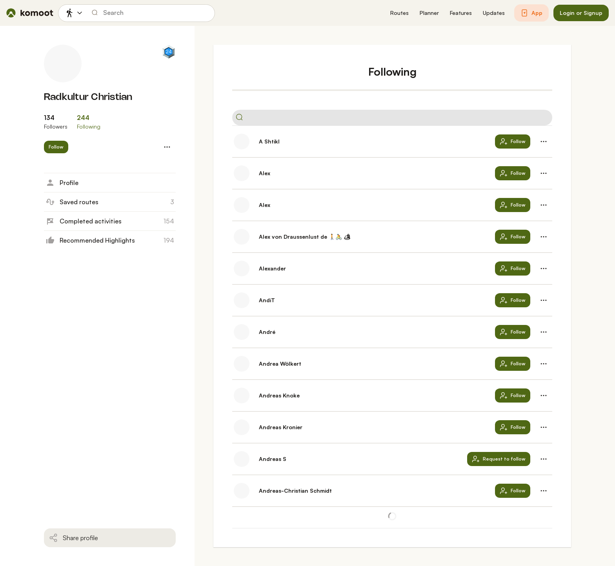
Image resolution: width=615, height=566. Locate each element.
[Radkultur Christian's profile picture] (63, 63)
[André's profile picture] (241, 332)
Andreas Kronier (280, 427)
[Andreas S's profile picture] (241, 459)
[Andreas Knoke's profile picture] (241, 395)
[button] (399, 13)
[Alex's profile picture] (241, 173)
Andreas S (272, 458)
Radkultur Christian (88, 97)
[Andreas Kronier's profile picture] (241, 427)
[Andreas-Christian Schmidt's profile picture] (241, 491)
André (267, 331)
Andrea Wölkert (280, 363)
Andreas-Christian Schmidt (295, 490)
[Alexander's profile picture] (241, 268)
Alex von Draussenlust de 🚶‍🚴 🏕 (305, 236)
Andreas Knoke (279, 395)
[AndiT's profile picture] (241, 300)
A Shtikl (269, 141)
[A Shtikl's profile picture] (241, 141)
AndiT (267, 300)
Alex (264, 173)
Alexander (272, 268)
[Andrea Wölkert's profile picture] (241, 364)
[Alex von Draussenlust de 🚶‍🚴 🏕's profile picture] (241, 237)
